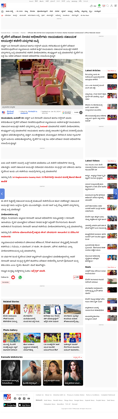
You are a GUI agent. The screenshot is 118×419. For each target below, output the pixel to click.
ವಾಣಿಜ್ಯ (76, 11)
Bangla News (78, 400)
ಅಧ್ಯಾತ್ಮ (70, 11)
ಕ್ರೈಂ (90, 11)
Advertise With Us (59, 395)
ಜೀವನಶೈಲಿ (50, 15)
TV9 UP (67, 404)
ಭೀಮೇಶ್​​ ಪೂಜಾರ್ (10, 112)
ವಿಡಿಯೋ (8, 15)
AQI (95, 6)
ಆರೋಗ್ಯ (58, 15)
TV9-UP (85, 1)
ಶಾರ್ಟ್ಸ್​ (15, 15)
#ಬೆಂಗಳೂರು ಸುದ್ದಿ (33, 15)
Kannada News (5, 33)
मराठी (47, 1)
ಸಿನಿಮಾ (32, 11)
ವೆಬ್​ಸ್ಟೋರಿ (75, 15)
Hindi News (48, 400)
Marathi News (58, 400)
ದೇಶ (51, 11)
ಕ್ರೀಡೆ (43, 15)
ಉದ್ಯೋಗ (97, 11)
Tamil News (111, 400)
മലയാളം (74, 1)
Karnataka (15, 33)
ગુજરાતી (52, 1)
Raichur (23, 33)
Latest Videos (92, 161)
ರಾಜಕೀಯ (66, 15)
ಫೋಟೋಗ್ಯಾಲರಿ (42, 11)
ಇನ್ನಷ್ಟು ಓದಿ (77, 357)
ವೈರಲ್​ (63, 11)
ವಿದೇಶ (57, 11)
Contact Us (40, 395)
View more (112, 71)
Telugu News (68, 400)
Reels (88, 267)
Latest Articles (92, 71)
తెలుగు (42, 1)
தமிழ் (68, 1)
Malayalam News (49, 404)
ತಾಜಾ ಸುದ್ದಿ (9, 11)
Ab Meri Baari (85, 15)
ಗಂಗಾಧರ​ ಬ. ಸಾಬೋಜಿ (28, 112)
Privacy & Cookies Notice (75, 395)
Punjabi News (100, 400)
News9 (31, 1)
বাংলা (58, 1)
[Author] (3, 112)
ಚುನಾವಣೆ (23, 15)
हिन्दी (36, 1)
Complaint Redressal (108, 395)
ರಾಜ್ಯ (26, 11)
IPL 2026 (20, 11)
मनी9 (80, 1)
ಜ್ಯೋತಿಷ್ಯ (84, 11)
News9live (60, 404)
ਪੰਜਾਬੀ (63, 1)
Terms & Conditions (92, 395)
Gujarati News (90, 400)
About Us (48, 395)
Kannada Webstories (12, 357)
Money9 (74, 404)
